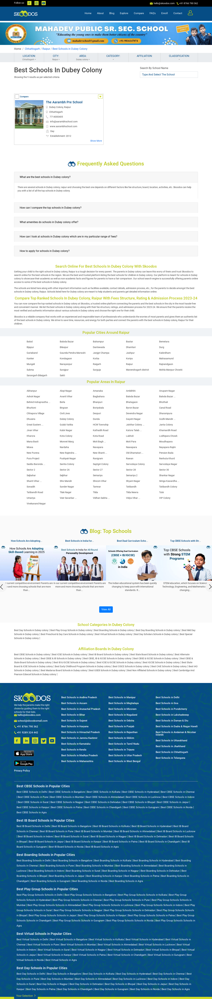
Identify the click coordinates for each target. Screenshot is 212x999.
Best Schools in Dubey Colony (70, 48)
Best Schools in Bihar (73, 715)
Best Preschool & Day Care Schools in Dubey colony (67, 634)
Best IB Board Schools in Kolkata (111, 826)
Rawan (129, 458)
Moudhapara (166, 441)
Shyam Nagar (133, 481)
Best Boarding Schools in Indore (46, 870)
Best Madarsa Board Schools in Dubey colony (64, 670)
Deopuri (97, 413)
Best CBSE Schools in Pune (33, 797)
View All (106, 609)
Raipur (46, 48)
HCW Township (100, 424)
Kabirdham (165, 353)
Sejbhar (64, 475)
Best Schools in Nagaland (122, 715)
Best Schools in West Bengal (124, 761)
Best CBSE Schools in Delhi (32, 791)
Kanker (30, 358)
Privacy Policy (22, 771)
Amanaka (98, 390)
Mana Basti (32, 441)
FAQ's (153, 14)
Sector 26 (65, 469)
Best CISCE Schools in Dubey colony (131, 666)
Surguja (97, 369)
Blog (111, 14)
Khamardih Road (168, 430)
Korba (96, 358)
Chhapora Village (35, 413)
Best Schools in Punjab (121, 726)
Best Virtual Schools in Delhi (32, 939)
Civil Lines (65, 413)
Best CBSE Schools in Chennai (178, 791)
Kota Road (98, 436)
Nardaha (64, 447)
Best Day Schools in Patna (40, 989)
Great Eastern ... (35, 424)
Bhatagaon (132, 402)
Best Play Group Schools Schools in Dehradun (129, 910)
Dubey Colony (67, 419)
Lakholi (129, 436)
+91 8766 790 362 (26, 726)
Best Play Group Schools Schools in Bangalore (90, 894)
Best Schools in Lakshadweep (172, 715)
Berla (62, 402)
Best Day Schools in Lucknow (129, 978)
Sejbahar (31, 475)
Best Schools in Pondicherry (171, 709)
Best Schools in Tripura (121, 749)
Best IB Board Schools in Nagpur (109, 836)
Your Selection (26, 995)
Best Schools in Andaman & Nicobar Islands (176, 733)
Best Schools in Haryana (74, 726)
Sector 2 (31, 469)
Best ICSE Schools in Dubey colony (69, 654)
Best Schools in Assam (74, 703)
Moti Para (131, 441)
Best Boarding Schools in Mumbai (94, 865)
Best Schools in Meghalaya (123, 703)
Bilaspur (64, 347)
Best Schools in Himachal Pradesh (80, 732)
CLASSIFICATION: (179, 57)
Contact (177, 14)
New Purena (33, 452)
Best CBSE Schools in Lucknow (143, 797)
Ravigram (98, 458)
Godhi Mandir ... (167, 419)
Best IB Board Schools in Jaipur (46, 841)
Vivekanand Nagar (36, 503)
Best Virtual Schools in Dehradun (126, 949)
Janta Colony (166, 424)
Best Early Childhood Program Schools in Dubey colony (83, 666)
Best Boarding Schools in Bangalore (72, 860)
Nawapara (131, 447)
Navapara (98, 447)
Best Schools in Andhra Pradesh (79, 697)
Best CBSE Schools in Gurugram (141, 807)
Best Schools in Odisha (121, 720)
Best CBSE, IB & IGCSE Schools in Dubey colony (107, 658)
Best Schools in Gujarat (74, 720)
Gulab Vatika (66, 424)
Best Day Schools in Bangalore (64, 973)
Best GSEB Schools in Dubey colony (107, 670)
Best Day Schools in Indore (163, 978)
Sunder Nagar (67, 486)
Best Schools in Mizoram (122, 709)
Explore (124, 14)
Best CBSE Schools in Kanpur (33, 807)
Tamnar (97, 486)
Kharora (31, 436)
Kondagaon (66, 358)
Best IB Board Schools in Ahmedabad (134, 831)
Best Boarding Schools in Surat (83, 870)
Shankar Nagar (167, 475)
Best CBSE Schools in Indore (178, 797)
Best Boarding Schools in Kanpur (104, 875)
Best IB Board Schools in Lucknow (176, 831)
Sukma (30, 369)
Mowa (30, 447)
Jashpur (130, 353)
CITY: (56, 57)
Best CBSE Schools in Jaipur (173, 802)
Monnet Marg (67, 441)
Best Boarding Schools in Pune (57, 865)
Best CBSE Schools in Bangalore (67, 791)
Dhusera (31, 419)
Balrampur (98, 341)
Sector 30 (164, 469)
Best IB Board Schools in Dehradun (148, 836)
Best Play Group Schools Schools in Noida (129, 920)
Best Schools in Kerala (73, 749)
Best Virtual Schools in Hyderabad (144, 939)
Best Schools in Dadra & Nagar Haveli (177, 726)
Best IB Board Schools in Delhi (33, 826)
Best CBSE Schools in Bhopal (139, 802)
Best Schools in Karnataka (75, 744)
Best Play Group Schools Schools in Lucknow (108, 905)
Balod (30, 341)
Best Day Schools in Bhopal (120, 984)
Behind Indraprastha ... (38, 402)
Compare (139, 14)
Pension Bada (166, 452)
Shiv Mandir (66, 481)
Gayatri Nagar (133, 419)
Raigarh (97, 364)
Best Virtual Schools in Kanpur (54, 954)
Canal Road (165, 407)
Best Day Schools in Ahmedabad (93, 978)
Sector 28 (131, 469)
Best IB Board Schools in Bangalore (71, 826)
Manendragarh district (137, 369)
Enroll (164, 14)
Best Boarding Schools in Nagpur (120, 870)
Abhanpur (32, 390)
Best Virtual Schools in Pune (43, 944)
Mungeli (31, 364)
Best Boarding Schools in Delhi (34, 860)
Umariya (31, 498)
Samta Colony (67, 464)
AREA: (82, 57)
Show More (96, 140)
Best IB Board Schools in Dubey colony (108, 654)
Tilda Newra (132, 492)
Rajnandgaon (166, 364)
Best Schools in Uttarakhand (171, 740)
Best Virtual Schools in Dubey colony (113, 634)
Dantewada (99, 347)
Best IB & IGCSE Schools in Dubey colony (74, 662)
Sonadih (31, 486)
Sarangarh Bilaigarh (37, 375)
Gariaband (32, 353)
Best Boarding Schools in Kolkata (112, 860)
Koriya (129, 358)
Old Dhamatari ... (134, 452)
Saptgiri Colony (100, 464)
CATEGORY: (113, 57)
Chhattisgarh (32, 48)
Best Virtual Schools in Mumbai (78, 944)
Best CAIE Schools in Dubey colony (169, 666)
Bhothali (163, 402)
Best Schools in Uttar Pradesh (125, 755)
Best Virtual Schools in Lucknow (157, 944)
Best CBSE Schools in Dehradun (103, 802)
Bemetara (164, 341)
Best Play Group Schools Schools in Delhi (40, 894)
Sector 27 (98, 469)
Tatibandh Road (35, 492)
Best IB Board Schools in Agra (102, 846)
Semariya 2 (131, 475)
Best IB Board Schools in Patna (120, 841)
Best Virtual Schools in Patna (89, 954)
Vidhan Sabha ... (101, 498)
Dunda (96, 419)
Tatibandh (131, 486)
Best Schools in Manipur (121, 697)
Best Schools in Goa (167, 703)
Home (88, 14)
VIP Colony (164, 498)
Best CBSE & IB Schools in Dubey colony (61, 658)
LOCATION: (29, 57)
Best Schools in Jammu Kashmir (79, 738)
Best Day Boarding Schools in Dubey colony (158, 630)
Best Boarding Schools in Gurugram (50, 881)
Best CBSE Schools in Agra (32, 812)
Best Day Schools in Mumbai (57, 978)
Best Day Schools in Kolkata (98, 973)
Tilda (95, 492)
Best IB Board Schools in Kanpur (83, 841)
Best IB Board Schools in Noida (66, 846)
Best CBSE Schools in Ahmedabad (105, 797)
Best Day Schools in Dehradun (86, 984)
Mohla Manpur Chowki (170, 369)
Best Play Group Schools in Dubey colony (71, 630)
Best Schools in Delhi (167, 697)
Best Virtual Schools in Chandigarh (127, 954)
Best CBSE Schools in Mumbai (67, 797)
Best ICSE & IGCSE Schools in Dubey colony (119, 662)
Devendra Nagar (134, 413)
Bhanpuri (97, 402)
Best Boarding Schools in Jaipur (66, 875)
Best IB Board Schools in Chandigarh (159, 841)
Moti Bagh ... (99, 441)
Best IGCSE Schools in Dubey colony (161, 662)
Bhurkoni (31, 407)
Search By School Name (154, 68)
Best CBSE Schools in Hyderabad (140, 791)
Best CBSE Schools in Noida (176, 807)
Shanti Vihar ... (34, 481)
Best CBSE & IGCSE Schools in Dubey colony (155, 658)
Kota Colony (66, 436)
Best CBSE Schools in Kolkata (103, 791)
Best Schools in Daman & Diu (172, 720)
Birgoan (64, 407)
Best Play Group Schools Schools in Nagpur (78, 910)
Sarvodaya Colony (135, 464)
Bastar (129, 341)
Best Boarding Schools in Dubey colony (114, 630)
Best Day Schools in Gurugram (111, 989)
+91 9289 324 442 (26, 732)
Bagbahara (99, 396)
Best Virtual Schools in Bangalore (68, 939)
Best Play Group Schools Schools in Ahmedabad (54, 905)
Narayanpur (66, 364)
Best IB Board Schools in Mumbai (93, 831)
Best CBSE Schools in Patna (66, 807)
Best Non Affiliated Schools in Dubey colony (149, 670)
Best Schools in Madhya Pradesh (79, 755)
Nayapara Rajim (167, 447)
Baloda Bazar (67, 341)
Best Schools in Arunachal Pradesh (80, 709)
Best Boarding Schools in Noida (89, 881)
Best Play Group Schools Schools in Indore (159, 905)
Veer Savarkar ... (68, 498)
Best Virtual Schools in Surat (54, 949)
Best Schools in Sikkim (121, 738)
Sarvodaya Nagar (168, 464)
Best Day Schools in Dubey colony (31, 630)
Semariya (98, 475)
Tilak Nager (65, 492)
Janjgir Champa (101, 353)
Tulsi (161, 492)
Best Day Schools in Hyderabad (133, 973)
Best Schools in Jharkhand (170, 746)
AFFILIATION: (144, 57)
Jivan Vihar (32, 430)
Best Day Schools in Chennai (169, 973)
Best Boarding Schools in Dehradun (160, 870)
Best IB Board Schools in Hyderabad (151, 826)
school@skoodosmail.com (31, 721)
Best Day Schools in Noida (145, 989)
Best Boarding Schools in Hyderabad (153, 860)
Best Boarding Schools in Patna (141, 875)
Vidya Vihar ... (133, 498)
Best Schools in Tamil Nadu (123, 744)
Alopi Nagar (66, 390)
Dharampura (165, 413)
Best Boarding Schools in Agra (126, 881)
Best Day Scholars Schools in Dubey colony (156, 634)
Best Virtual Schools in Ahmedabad (117, 944)
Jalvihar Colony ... (135, 424)
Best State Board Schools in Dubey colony (151, 654)
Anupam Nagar (167, 390)
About (100, 14)
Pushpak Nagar (68, 458)
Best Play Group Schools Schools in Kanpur (102, 915)
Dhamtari (131, 347)
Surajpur (64, 369)
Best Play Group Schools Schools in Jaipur (52, 915)
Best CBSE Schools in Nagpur (67, 802)
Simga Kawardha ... (169, 481)
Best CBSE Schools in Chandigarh (102, 807)
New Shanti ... (100, 452)
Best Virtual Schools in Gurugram (166, 954)
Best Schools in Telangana (170, 758)
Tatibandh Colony (168, 486)
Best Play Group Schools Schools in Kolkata (142, 894)
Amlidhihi (130, 390)
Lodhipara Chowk (168, 436)
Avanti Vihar (66, 396)
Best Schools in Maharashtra (77, 761)
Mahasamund (166, 358)
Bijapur (30, 347)
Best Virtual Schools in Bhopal (163, 949)
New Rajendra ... (68, 452)
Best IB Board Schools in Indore (35, 836)
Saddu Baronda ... (36, 464)
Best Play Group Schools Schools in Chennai (77, 900)
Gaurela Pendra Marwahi (72, 353)
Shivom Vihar (99, 481)
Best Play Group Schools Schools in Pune (127, 900)
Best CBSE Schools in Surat (33, 802)
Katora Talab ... (134, 430)
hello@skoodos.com (164, 3)
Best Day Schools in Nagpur (52, 984)
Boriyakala (98, 407)
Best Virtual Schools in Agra (61, 960)
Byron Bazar (132, 407)
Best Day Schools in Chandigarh (75, 989)
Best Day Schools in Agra (176, 989)
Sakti (62, 375)
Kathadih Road (100, 430)
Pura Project (33, 458)
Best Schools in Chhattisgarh (172, 752)
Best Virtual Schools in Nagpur (89, 949)
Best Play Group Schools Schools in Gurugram (78, 920)
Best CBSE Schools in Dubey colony (32, 654)
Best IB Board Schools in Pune (56, 831)
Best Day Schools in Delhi (31, 973)
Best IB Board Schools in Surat (72, 836)
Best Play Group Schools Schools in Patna (151, 915)
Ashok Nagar (33, 396)
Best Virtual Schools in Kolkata (106, 939)
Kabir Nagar (66, 430)
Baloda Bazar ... (167, 396)
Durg (161, 347)
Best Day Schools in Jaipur (152, 984)
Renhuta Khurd (167, 458)
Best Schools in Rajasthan (122, 732)
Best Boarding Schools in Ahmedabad (136, 865)
